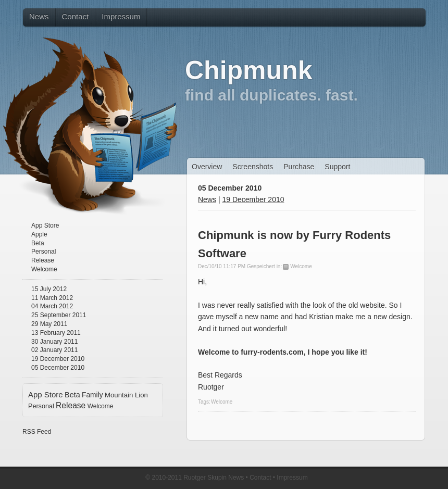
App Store (45, 225)
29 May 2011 (49, 324)
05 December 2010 (57, 367)
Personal (43, 251)
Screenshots (252, 166)
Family (92, 395)
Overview (207, 166)
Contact (260, 477)
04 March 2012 (52, 306)
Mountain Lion (126, 395)
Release (42, 260)
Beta (37, 243)
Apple (39, 234)
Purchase (298, 166)
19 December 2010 (57, 358)
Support (337, 166)
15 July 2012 (49, 289)
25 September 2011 (58, 315)
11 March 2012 (52, 298)
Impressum (292, 477)
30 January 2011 (54, 341)
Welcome (44, 269)
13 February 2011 (56, 332)
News (207, 199)
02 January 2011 (54, 350)
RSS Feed (36, 431)
